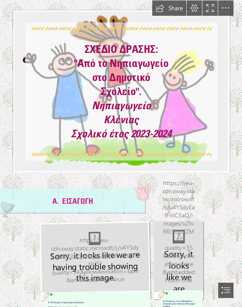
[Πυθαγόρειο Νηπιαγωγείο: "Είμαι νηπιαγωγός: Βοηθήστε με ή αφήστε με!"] (121, 86)
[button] (169, 8)
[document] (121, 153)
